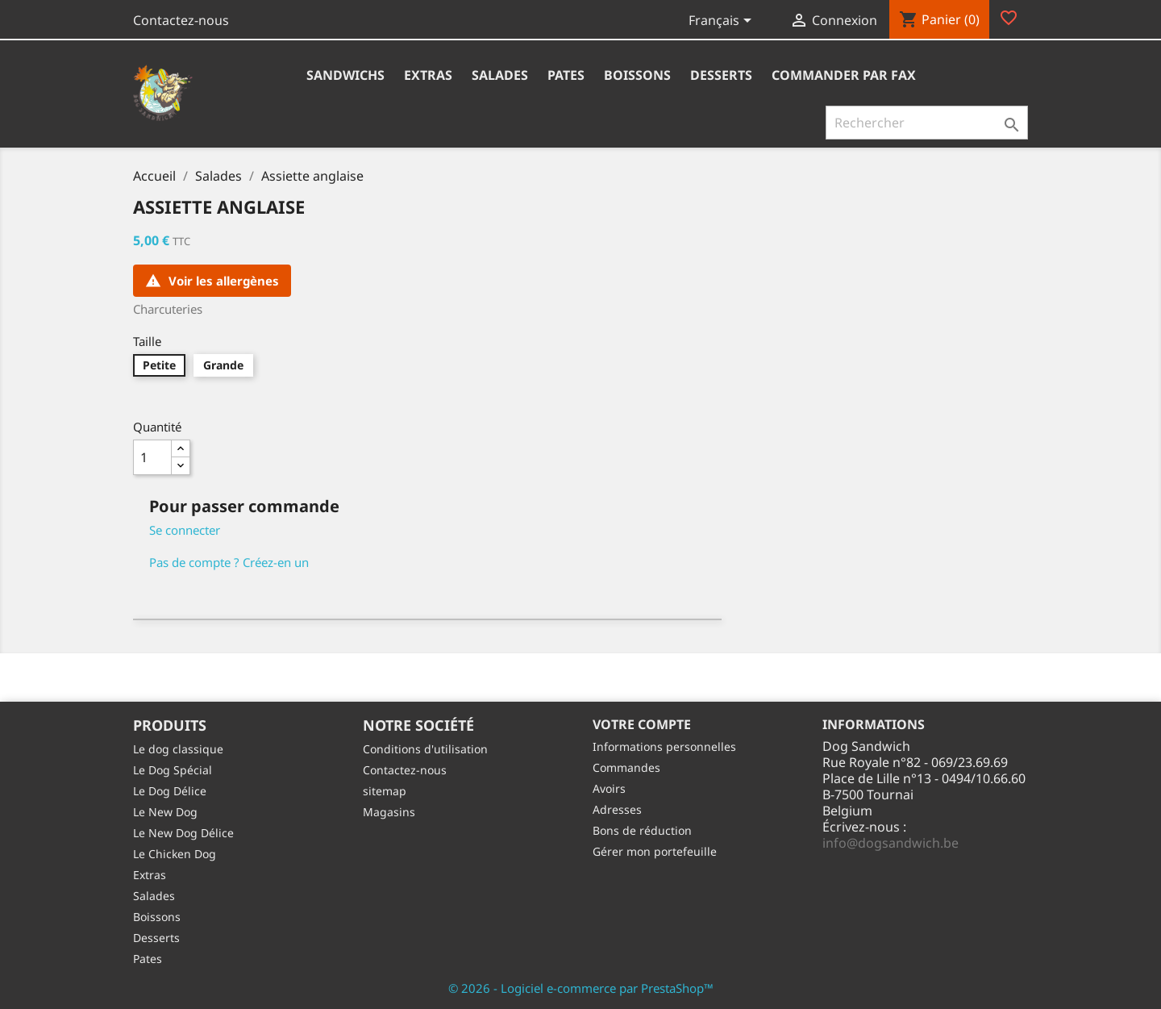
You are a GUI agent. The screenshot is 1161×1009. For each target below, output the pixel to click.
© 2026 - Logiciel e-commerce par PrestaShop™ (581, 988)
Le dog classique (178, 749)
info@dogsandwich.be (890, 843)
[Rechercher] (927, 123)
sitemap (384, 790)
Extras (428, 75)
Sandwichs (345, 75)
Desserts (721, 75)
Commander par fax (844, 75)
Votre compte (642, 724)
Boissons (637, 75)
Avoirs (609, 788)
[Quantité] (152, 457)
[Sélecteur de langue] (723, 21)
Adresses (617, 809)
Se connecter (184, 530)
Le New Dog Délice (183, 832)
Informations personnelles (664, 746)
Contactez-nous (181, 20)
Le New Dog (165, 811)
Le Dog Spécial (172, 770)
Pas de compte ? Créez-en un (229, 562)
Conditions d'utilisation (425, 749)
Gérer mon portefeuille (655, 851)
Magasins (389, 811)
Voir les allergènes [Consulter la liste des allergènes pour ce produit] (212, 281)
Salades (500, 75)
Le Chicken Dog (174, 853)
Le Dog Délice (169, 790)
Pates (566, 75)
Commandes (626, 767)
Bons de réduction (642, 830)
